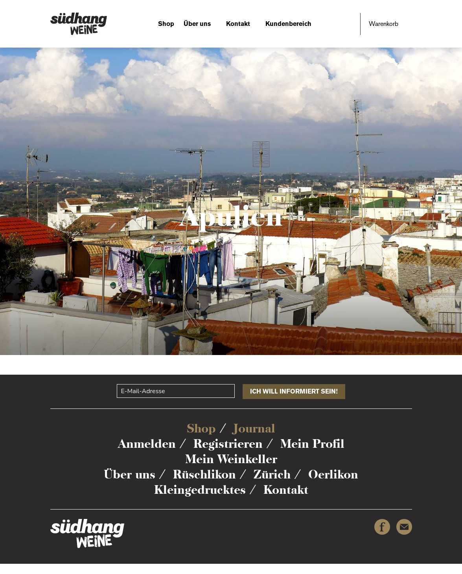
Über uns (197, 24)
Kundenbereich (288, 24)
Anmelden (147, 443)
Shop (166, 24)
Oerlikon (333, 474)
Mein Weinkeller (231, 459)
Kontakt (238, 24)
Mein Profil (312, 443)
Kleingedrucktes (200, 489)
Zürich (272, 474)
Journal (254, 428)
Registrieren (228, 443)
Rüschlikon (204, 474)
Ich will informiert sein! (294, 391)
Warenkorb (383, 24)
